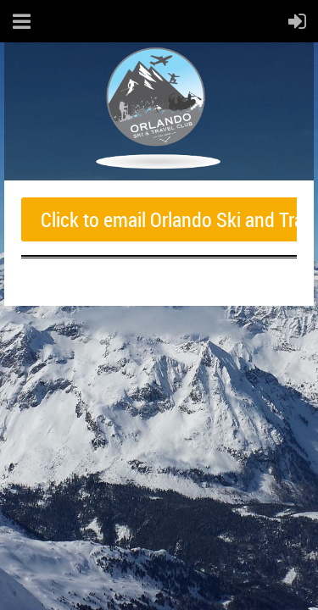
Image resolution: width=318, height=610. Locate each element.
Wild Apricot (167, 330)
